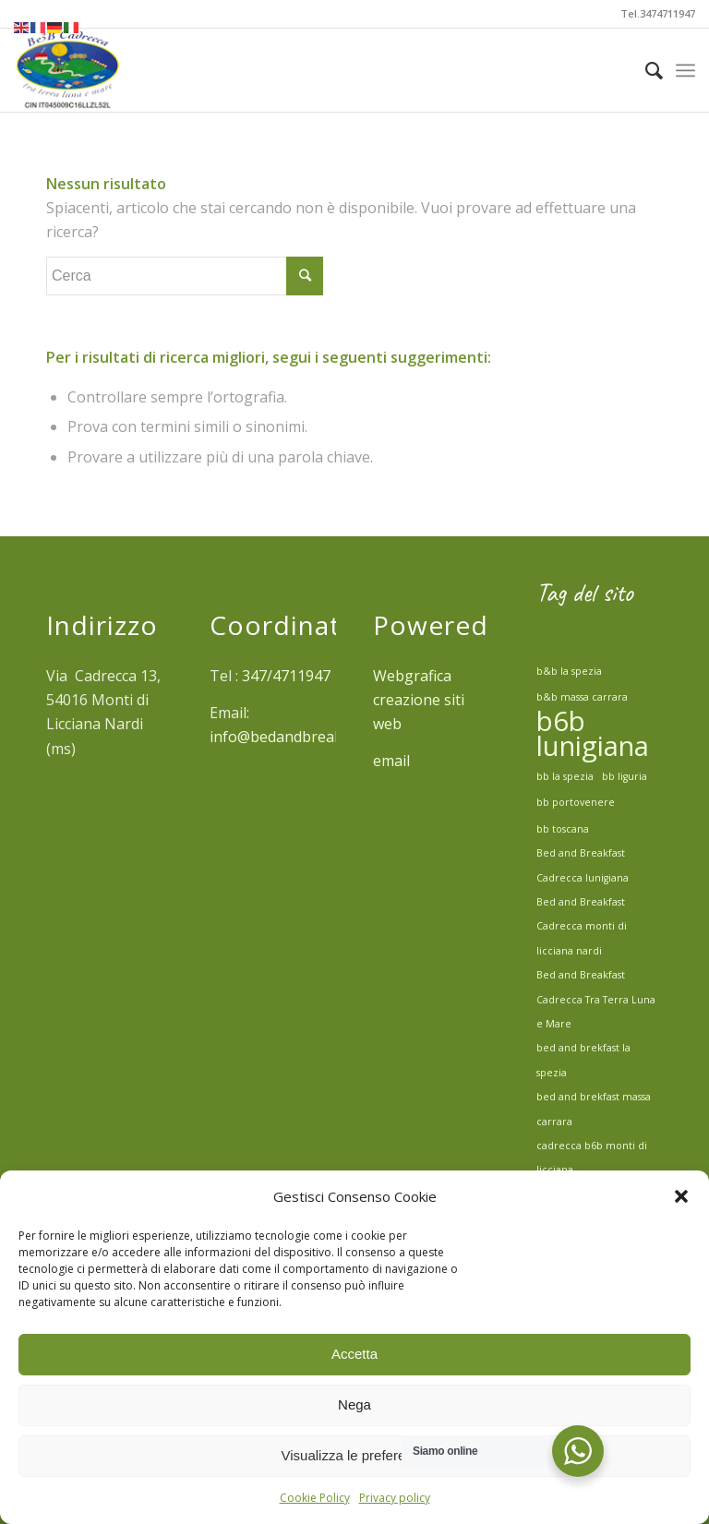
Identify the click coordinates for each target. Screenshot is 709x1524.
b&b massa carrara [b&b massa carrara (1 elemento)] (582, 696)
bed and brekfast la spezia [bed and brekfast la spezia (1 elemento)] (583, 1059)
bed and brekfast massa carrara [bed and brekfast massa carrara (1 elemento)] (593, 1108)
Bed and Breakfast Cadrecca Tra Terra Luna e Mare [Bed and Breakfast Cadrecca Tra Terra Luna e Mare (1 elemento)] (595, 999)
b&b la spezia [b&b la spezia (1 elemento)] (569, 671)
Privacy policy (394, 1498)
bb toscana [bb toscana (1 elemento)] (562, 828)
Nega (354, 1404)
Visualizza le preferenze (355, 1455)
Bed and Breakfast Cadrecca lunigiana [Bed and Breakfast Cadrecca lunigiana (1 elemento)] (582, 864)
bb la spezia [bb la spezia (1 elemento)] (565, 776)
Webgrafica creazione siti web (418, 700)
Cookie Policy (315, 1498)
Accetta (354, 1354)
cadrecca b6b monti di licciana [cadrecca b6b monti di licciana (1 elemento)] (591, 1157)
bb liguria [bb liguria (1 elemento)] (624, 776)
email (393, 760)
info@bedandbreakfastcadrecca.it (327, 736)
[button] (681, 1196)
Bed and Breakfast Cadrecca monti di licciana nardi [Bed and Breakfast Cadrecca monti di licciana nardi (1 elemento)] (581, 926)
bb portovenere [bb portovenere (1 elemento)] (575, 802)
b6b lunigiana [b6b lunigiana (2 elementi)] (592, 733)
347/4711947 (286, 676)
